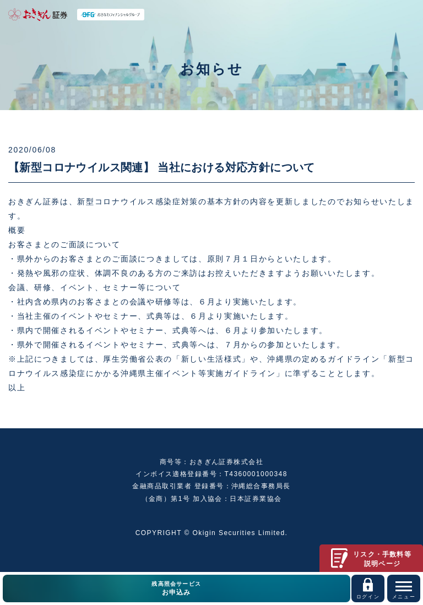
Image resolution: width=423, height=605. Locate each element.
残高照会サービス (176, 589)
